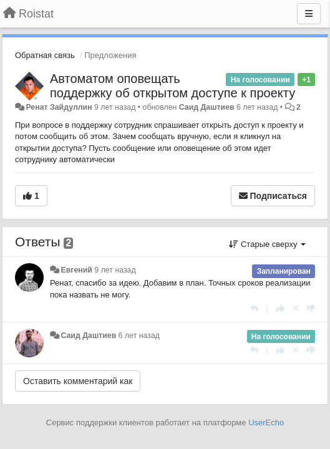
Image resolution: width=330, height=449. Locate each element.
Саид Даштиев (207, 107)
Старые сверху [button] (267, 244)
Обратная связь (45, 55)
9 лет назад (114, 270)
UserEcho (266, 422)
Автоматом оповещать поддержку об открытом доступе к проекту (172, 86)
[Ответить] (254, 308)
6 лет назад (139, 335)
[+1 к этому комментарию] (280, 308)
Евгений (76, 270)
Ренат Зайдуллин (59, 107)
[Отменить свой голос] (296, 308)
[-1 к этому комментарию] (311, 308)
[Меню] (309, 13)
